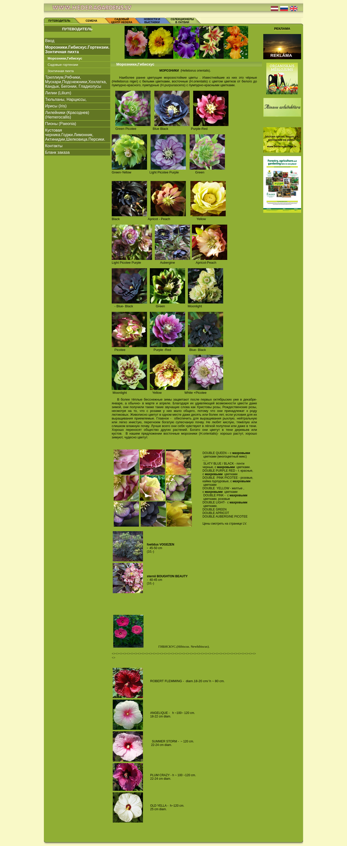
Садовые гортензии (63, 65)
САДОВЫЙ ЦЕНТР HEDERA (121, 21)
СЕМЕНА (91, 20)
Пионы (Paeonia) (60, 124)
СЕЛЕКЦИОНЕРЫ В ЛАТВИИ (182, 21)
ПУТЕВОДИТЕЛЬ (59, 20)
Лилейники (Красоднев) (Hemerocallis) (67, 114)
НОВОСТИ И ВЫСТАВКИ (152, 21)
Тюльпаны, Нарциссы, (66, 99)
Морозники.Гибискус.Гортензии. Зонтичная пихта (77, 49)
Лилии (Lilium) (58, 93)
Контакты (54, 146)
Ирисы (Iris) (56, 106)
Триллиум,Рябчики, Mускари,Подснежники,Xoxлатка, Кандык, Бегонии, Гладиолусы (76, 81)
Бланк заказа (57, 152)
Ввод (49, 41)
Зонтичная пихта (61, 71)
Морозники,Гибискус (65, 58)
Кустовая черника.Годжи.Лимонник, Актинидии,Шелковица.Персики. (75, 134)
